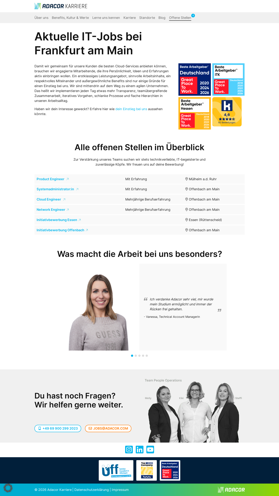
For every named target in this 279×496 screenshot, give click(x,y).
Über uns (41, 18)
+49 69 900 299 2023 (58, 428)
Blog (161, 18)
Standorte (147, 18)
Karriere (129, 18)
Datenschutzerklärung (91, 490)
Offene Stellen (180, 18)
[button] (132, 356)
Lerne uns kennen (106, 18)
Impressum (120, 490)
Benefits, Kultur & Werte (70, 18)
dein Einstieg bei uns (131, 109)
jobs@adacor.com (108, 428)
